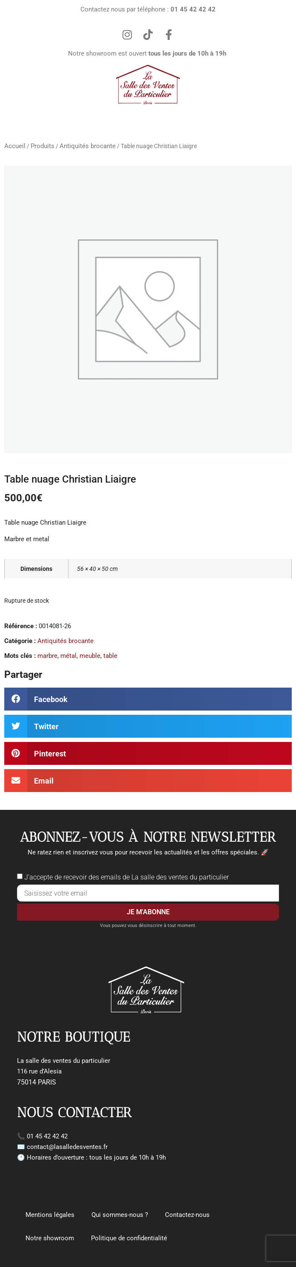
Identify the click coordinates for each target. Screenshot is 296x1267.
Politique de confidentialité (129, 1238)
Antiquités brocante (88, 146)
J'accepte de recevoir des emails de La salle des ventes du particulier (126, 877)
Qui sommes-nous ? (119, 1215)
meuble (90, 656)
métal (68, 656)
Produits (42, 146)
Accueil (15, 146)
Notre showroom (50, 1238)
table (110, 656)
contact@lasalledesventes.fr (67, 1147)
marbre (47, 656)
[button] (148, 699)
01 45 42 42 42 (47, 1136)
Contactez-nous (187, 1215)
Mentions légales (50, 1215)
